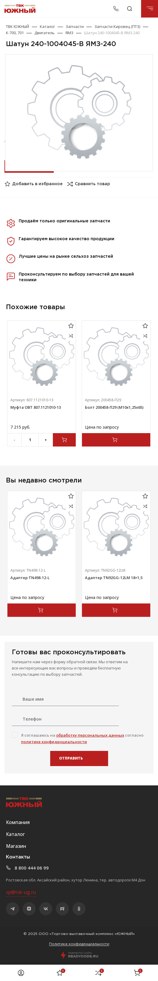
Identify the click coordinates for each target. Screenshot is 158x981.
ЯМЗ (69, 32)
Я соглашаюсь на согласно (82, 738)
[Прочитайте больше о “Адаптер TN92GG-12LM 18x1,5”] (116, 610)
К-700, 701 (15, 32)
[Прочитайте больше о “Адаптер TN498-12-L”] (41, 610)
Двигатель (44, 32)
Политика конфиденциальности (79, 944)
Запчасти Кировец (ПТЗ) (117, 26)
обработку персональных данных (90, 735)
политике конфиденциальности (54, 741)
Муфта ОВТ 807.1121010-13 (35, 407)
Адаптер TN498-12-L (30, 577)
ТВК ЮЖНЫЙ (17, 26)
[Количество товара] (30, 440)
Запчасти (75, 26)
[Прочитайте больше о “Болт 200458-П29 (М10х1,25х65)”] (116, 440)
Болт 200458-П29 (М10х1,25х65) (114, 407)
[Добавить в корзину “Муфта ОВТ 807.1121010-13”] (64, 440)
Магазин (16, 846)
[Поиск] (130, 9)
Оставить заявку (28, 166)
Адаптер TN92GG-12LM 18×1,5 (114, 577)
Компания (18, 822)
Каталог (47, 26)
